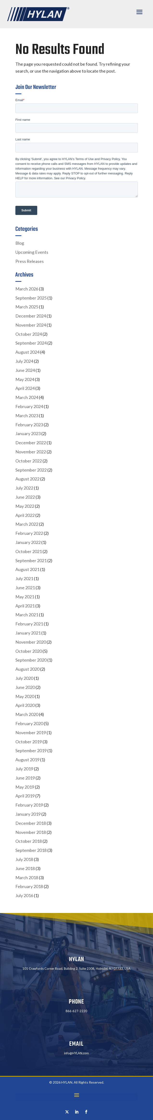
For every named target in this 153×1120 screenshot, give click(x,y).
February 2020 (29, 723)
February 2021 (29, 623)
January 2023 (28, 433)
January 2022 (28, 542)
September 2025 (31, 297)
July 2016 (24, 895)
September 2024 (31, 343)
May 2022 (24, 506)
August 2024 (27, 352)
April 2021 (25, 605)
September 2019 (31, 750)
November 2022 (30, 451)
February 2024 (29, 406)
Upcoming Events (31, 252)
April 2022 (25, 515)
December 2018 (30, 823)
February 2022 (29, 533)
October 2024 (28, 334)
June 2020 (25, 687)
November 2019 (30, 732)
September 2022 (31, 470)
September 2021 (31, 560)
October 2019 (28, 741)
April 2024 (25, 388)
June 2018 (25, 868)
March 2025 (26, 306)
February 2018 (29, 886)
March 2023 (26, 415)
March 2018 (26, 877)
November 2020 (30, 642)
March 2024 (26, 397)
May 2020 (24, 696)
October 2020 (28, 651)
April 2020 (25, 705)
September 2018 (31, 850)
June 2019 (25, 777)
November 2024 (30, 325)
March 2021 (26, 614)
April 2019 (25, 795)
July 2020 (24, 678)
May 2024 (24, 379)
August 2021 (27, 569)
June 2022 (25, 497)
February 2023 (29, 424)
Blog (19, 243)
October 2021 (28, 551)
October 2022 (28, 460)
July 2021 (24, 578)
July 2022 (24, 488)
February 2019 (29, 805)
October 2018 (28, 841)
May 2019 (24, 787)
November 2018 (30, 832)
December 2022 (30, 442)
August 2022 (27, 478)
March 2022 (26, 524)
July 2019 (24, 768)
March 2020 (26, 714)
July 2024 (24, 361)
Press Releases (29, 261)
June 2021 (25, 587)
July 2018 (24, 859)
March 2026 (26, 288)
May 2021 (24, 596)
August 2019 (27, 759)
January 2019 (28, 814)
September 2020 (31, 660)
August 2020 (27, 669)
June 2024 (25, 370)
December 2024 (30, 315)
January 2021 (28, 632)
